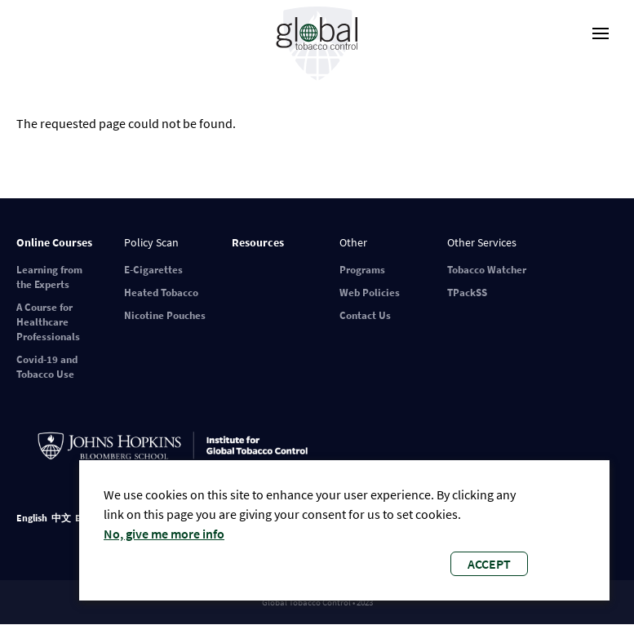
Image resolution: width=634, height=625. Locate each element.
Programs (362, 270)
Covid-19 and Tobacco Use (47, 366)
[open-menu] (600, 33)
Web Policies (369, 292)
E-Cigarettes (153, 270)
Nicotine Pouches (165, 315)
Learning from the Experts (49, 277)
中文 (61, 518)
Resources (258, 242)
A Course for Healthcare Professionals (48, 322)
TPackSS (467, 292)
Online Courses (54, 242)
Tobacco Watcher (486, 270)
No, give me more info (164, 533)
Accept (489, 564)
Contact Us (365, 315)
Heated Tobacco (161, 292)
